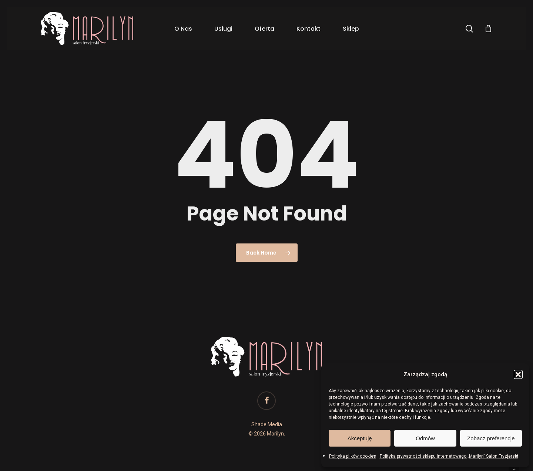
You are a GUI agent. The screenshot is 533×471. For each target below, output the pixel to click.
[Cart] (488, 28)
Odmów (425, 438)
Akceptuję (360, 438)
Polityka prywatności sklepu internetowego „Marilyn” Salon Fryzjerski (449, 456)
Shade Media (266, 424)
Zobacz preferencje (490, 438)
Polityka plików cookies (352, 456)
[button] (518, 374)
